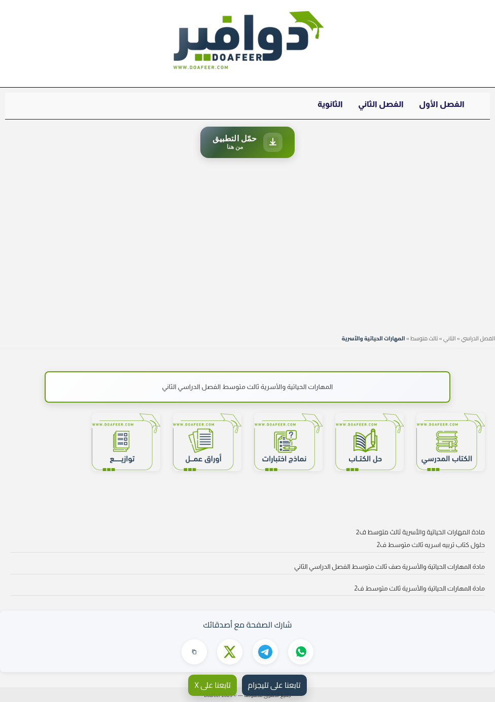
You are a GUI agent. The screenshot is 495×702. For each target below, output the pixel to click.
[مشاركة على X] (229, 652)
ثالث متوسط (424, 338)
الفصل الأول (442, 104)
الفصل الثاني (381, 104)
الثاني (449, 338)
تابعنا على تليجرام (274, 685)
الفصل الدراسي (478, 338)
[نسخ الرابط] (194, 652)
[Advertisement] (247, 244)
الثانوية (330, 104)
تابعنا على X (212, 685)
